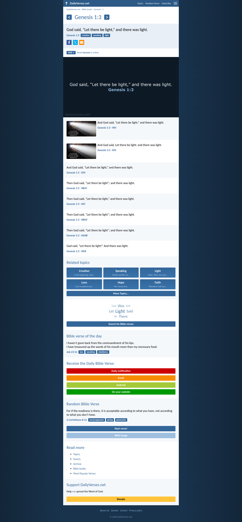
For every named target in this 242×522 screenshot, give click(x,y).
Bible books (87, 9)
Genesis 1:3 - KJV (106, 150)
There (123, 316)
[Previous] (69, 17)
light (107, 35)
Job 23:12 (72, 352)
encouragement (96, 420)
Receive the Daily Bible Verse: (91, 363)
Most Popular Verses (84, 473)
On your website (121, 391)
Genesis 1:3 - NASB (77, 235)
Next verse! (121, 428)
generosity (121, 420)
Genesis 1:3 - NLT (76, 204)
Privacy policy (135, 510)
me (74, 491)
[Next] (106, 17)
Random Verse (152, 3)
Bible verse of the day (84, 336)
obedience (103, 352)
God (114, 305)
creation (85, 35)
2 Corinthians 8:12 (77, 419)
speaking (97, 35)
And (128, 305)
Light (120, 311)
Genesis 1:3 (73, 35)
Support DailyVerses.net (86, 484)
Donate (121, 499)
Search (77, 459)
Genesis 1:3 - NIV (106, 127)
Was (121, 306)
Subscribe (166, 3)
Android (120, 385)
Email (121, 378)
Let (111, 311)
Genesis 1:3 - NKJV (77, 188)
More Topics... (121, 293)
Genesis (97, 9)
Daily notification (120, 370)
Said (130, 311)
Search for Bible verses (120, 324)
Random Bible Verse (83, 403)
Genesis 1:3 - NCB (76, 251)
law (81, 352)
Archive (77, 464)
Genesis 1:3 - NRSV (77, 219)
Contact (123, 510)
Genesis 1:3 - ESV (76, 172)
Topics (140, 3)
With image (121, 435)
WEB (71, 52)
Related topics (78, 262)
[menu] (175, 4)
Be (115, 316)
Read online (88, 52)
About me (104, 510)
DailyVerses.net (73, 9)
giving (110, 420)
